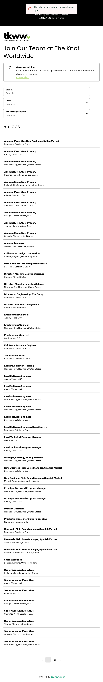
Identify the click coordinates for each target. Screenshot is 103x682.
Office (8, 101)
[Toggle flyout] (86, 103)
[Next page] (60, 660)
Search (9, 90)
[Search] (46, 93)
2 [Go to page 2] (55, 659)
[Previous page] (42, 660)
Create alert (22, 77)
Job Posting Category (16, 111)
